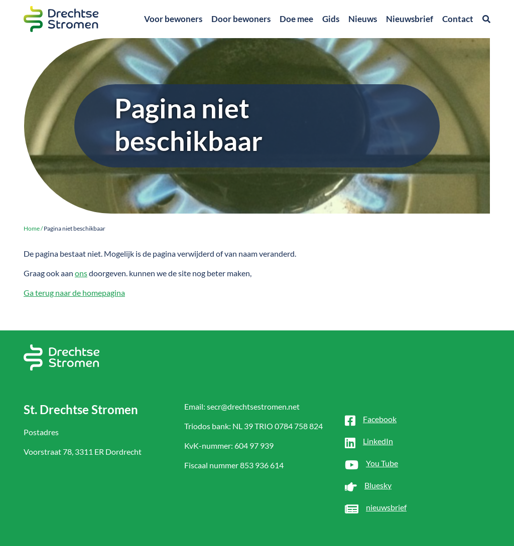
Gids (330, 19)
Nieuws (362, 19)
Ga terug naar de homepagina (74, 292)
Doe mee (296, 19)
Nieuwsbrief (409, 19)
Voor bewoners (173, 19)
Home (32, 228)
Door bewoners (241, 19)
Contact (457, 19)
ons (81, 273)
